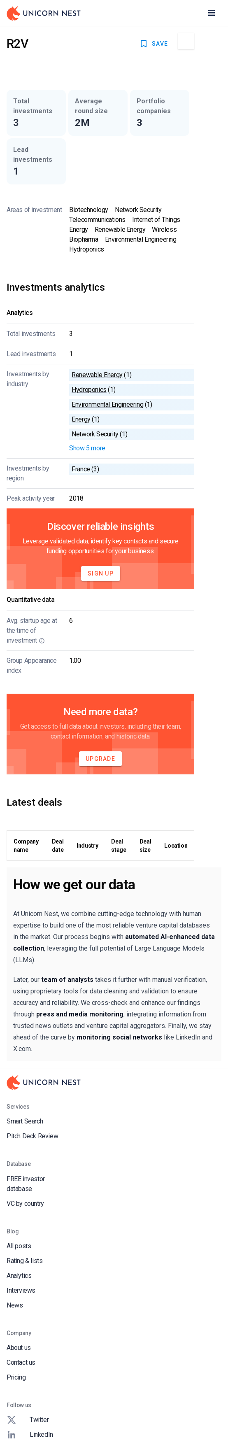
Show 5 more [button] (87, 448)
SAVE (153, 43)
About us (19, 1348)
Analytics (19, 1276)
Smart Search (25, 1121)
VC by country (25, 1203)
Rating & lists (24, 1261)
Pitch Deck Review (32, 1136)
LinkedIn (30, 1435)
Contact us (21, 1362)
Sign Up (100, 573)
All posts (19, 1246)
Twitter (28, 1420)
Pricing (16, 1377)
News (15, 1305)
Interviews (21, 1290)
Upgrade (100, 758)
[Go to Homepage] (44, 13)
